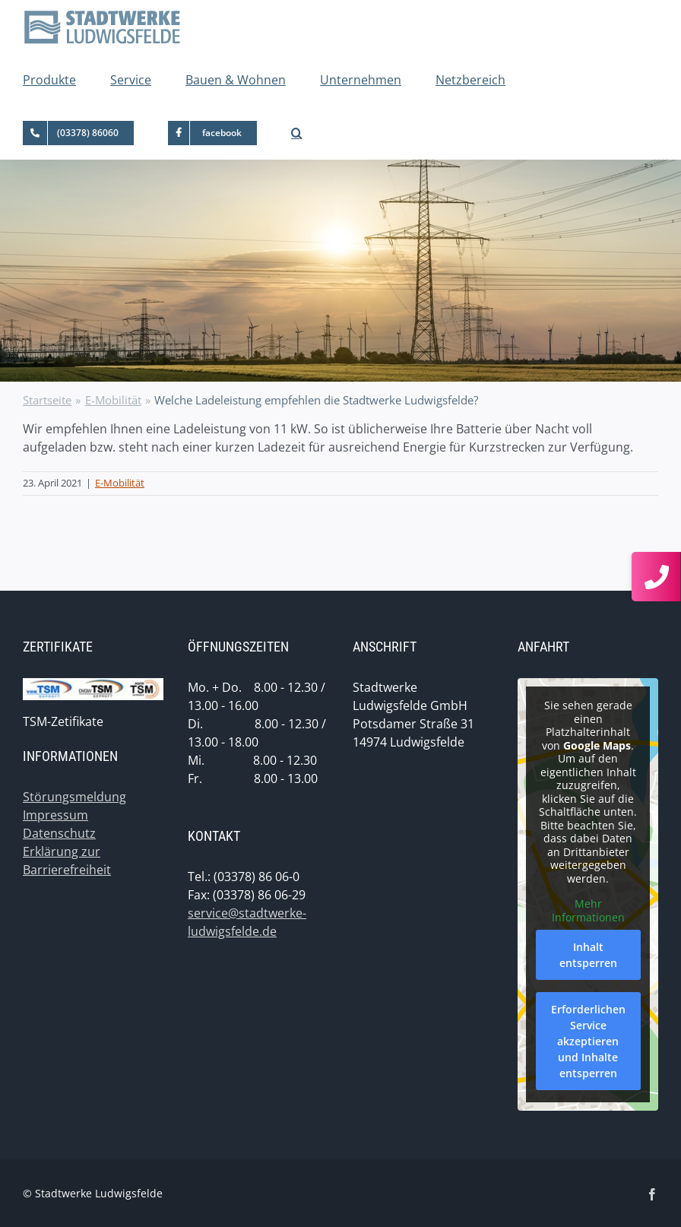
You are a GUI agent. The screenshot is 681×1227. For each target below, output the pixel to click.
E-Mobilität (119, 483)
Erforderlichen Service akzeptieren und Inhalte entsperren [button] (588, 1041)
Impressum (55, 815)
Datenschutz (59, 833)
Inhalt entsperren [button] (588, 955)
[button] (296, 133)
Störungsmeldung (74, 796)
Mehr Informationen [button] (588, 910)
